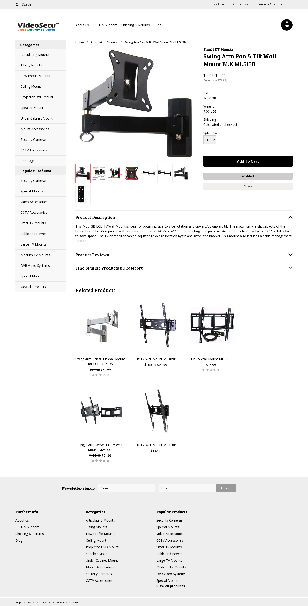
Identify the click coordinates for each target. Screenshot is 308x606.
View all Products (33, 287)
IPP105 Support (105, 25)
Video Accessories (34, 202)
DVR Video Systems (35, 265)
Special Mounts (32, 191)
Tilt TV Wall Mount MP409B (155, 359)
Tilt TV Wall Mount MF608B (211, 359)
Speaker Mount (32, 107)
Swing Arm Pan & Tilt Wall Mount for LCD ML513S (100, 361)
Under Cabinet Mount (37, 118)
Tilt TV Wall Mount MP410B (155, 445)
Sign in (262, 4)
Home (79, 42)
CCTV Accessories (34, 150)
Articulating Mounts (35, 54)
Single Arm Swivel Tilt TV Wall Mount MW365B (100, 447)
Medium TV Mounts (35, 255)
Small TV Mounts (33, 223)
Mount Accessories (35, 129)
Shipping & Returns (135, 25)
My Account (220, 4)
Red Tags (28, 161)
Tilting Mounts (31, 65)
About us (82, 25)
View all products (170, 586)
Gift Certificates (242, 4)
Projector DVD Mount (37, 97)
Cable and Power (33, 233)
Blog (157, 25)
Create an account (281, 4)
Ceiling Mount (31, 86)
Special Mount (31, 276)
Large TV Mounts (33, 244)
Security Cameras (34, 139)
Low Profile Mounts (35, 76)
